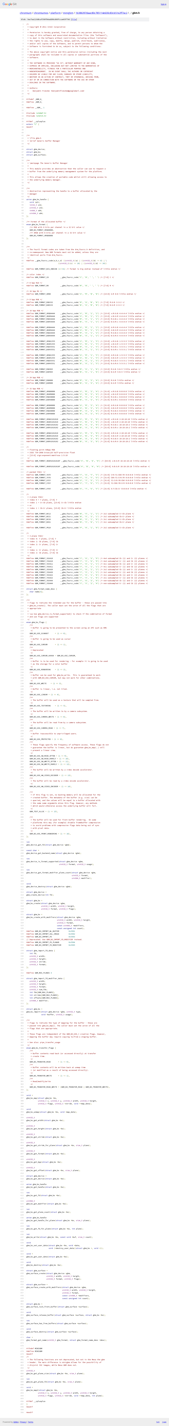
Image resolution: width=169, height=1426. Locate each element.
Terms (30, 1422)
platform (55, 12)
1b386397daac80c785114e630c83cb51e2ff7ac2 (101, 12)
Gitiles (15, 1422)
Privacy (23, 1422)
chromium (26, 12)
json (164, 1422)
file (74, 19)
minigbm (68, 12)
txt (157, 1422)
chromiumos (41, 12)
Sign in (163, 4)
